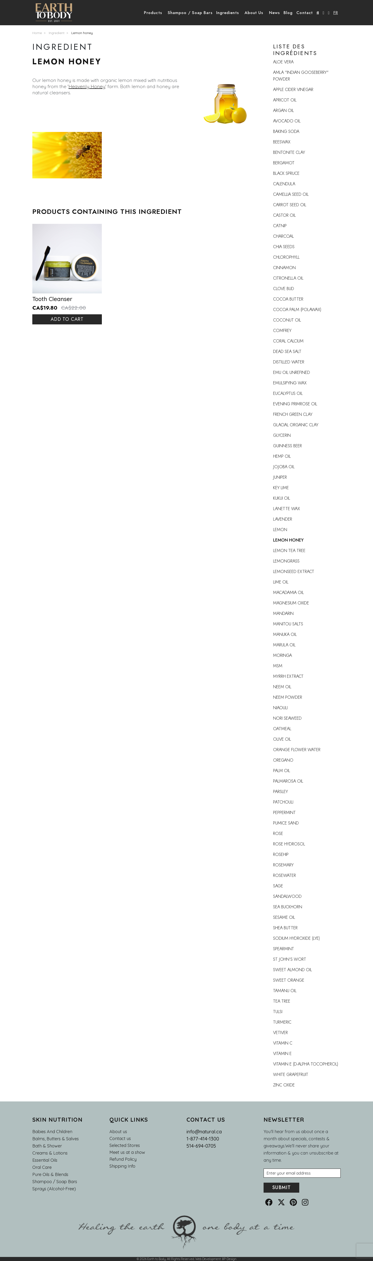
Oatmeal (282, 729)
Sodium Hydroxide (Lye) (296, 938)
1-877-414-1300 (202, 1139)
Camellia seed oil (291, 194)
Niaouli (280, 708)
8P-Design (229, 1259)
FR (335, 12)
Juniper (280, 477)
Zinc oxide (284, 1085)
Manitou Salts (288, 624)
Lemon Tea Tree (289, 551)
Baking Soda (286, 131)
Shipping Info (122, 1166)
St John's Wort (289, 959)
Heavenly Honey (87, 86)
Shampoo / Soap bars (54, 1181)
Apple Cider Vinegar (293, 89)
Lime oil (280, 582)
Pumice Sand (286, 823)
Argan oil (283, 110)
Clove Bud (283, 289)
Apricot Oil (284, 100)
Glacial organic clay (295, 425)
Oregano (283, 760)
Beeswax (281, 142)
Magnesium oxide (291, 603)
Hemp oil (282, 456)
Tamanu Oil (284, 991)
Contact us (120, 1138)
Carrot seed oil (289, 205)
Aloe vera (283, 62)
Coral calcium (288, 341)
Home (37, 33)
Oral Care (42, 1167)
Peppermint (284, 812)
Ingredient (56, 33)
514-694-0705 (201, 1146)
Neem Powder (287, 697)
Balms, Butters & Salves (55, 1138)
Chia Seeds (283, 247)
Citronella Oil (288, 278)
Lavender (282, 519)
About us (118, 1131)
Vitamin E (282, 1053)
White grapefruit (290, 1074)
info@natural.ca (204, 1132)
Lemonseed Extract (293, 571)
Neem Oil (282, 687)
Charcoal (283, 236)
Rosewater (284, 875)
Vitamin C (282, 1043)
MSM (277, 666)
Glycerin (282, 435)
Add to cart (67, 319)
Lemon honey (82, 33)
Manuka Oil (285, 634)
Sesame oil (284, 917)
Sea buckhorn (287, 907)
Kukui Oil (281, 498)
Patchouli (283, 802)
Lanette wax (286, 509)
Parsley (280, 792)
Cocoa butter (288, 299)
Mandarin (283, 613)
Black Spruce (286, 173)
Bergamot (283, 163)
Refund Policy (123, 1159)
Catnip (280, 226)
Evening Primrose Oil (295, 404)
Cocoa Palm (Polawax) (297, 309)
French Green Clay (292, 414)
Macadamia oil (288, 592)
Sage (278, 886)
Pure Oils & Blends (50, 1174)
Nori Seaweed (287, 718)
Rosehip (281, 854)
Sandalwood (287, 896)
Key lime (281, 488)
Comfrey (282, 330)
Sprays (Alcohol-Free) (54, 1188)
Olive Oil (282, 739)
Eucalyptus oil (288, 393)
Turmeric (282, 1022)
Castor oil (284, 215)
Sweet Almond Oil (292, 970)
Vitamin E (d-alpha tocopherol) (305, 1064)
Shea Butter (285, 928)
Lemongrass (286, 561)
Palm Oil (281, 771)
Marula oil (284, 645)
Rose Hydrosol (289, 844)
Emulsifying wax (290, 383)
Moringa (282, 655)
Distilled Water (288, 362)
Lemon (280, 530)
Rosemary (283, 865)
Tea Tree (281, 1001)
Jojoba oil (283, 467)
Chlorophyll (286, 257)
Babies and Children (52, 1131)
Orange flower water (296, 750)
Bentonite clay (289, 152)
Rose (278, 833)
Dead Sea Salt (287, 351)
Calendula (284, 184)
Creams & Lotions (50, 1153)
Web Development (208, 1259)
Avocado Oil (286, 121)
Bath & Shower (47, 1146)
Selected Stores (124, 1145)
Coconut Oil (287, 320)
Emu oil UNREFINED (291, 372)
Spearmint (283, 949)
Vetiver (280, 1033)
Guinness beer (287, 446)
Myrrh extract (288, 676)
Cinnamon (284, 268)
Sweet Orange (288, 980)
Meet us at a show (127, 1152)
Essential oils (44, 1160)
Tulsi (277, 1012)
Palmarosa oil (288, 781)
